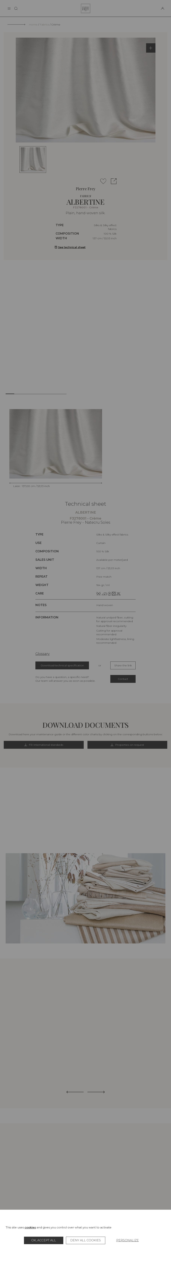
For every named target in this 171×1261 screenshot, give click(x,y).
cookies (30, 1227)
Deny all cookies (85, 1240)
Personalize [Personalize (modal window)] (127, 1240)
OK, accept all (43, 1240)
